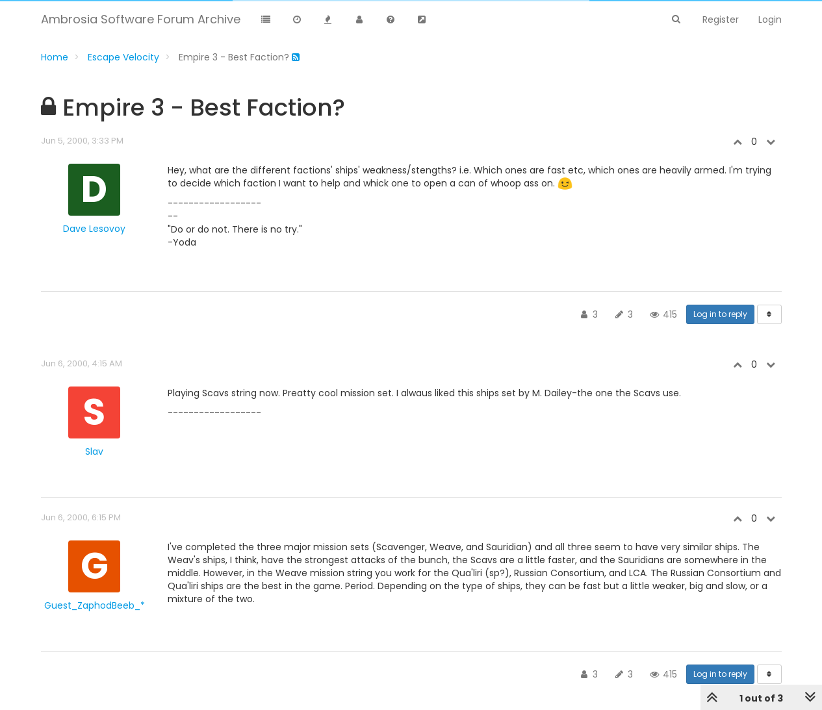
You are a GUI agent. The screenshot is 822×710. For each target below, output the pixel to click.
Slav (94, 451)
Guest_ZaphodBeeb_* (94, 605)
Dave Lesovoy (94, 228)
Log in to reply (720, 314)
